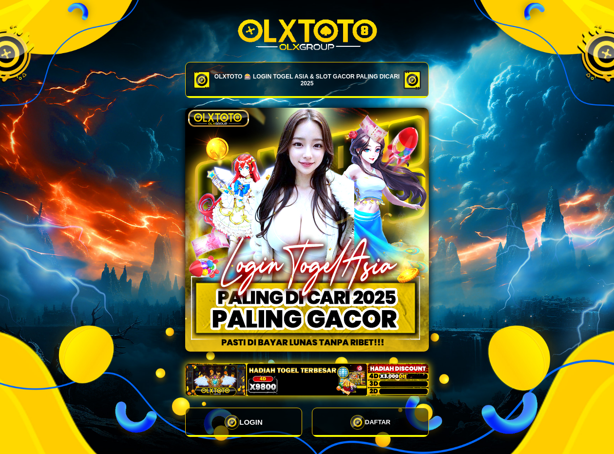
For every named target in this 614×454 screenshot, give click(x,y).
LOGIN (244, 422)
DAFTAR (370, 422)
